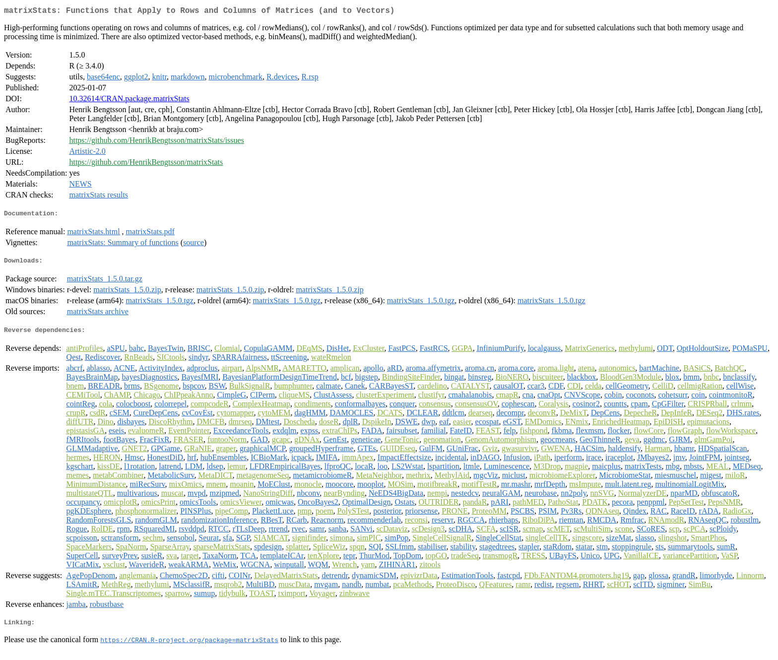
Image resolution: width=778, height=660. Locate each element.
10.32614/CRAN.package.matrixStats (129, 100)
